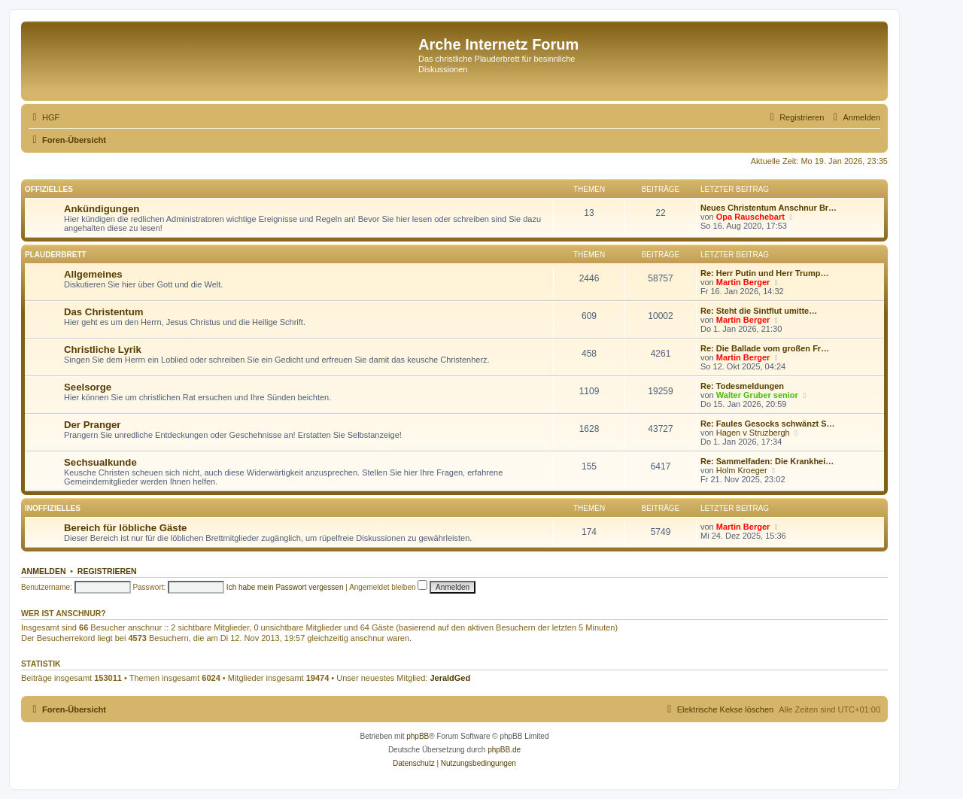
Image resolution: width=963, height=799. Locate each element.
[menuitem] (44, 117)
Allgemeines (93, 274)
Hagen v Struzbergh (753, 432)
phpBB (417, 736)
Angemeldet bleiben (388, 587)
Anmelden (43, 571)
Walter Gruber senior (757, 395)
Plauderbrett (56, 255)
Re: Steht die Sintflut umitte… (758, 310)
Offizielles (49, 189)
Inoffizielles (53, 508)
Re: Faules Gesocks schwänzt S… (767, 423)
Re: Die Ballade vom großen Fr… (764, 348)
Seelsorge (87, 387)
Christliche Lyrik (102, 349)
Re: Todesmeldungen (742, 385)
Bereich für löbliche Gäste (125, 527)
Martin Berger (743, 282)
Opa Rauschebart (750, 216)
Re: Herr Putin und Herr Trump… (764, 273)
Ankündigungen (101, 208)
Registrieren (107, 571)
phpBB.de (504, 750)
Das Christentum (104, 311)
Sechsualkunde (100, 462)
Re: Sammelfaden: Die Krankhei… (767, 461)
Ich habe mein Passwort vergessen (285, 587)
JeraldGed (450, 677)
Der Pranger (92, 424)
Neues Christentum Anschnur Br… (768, 207)
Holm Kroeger (741, 470)
